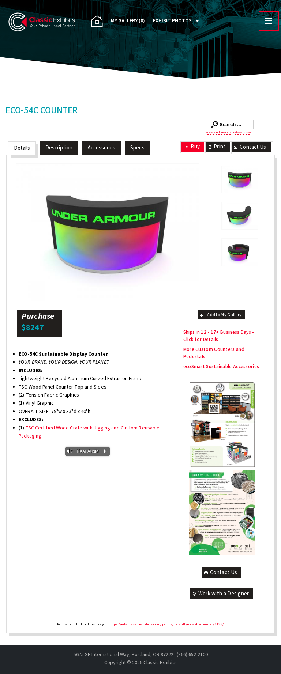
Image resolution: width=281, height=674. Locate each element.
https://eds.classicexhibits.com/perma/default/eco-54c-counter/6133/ (166, 624)
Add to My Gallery (220, 315)
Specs (137, 148)
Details (22, 148)
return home (242, 132)
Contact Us (249, 147)
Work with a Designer (220, 594)
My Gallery (128, 20)
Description (58, 148)
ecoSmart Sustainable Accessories (221, 366)
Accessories (101, 148)
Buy (191, 147)
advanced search (218, 132)
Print (216, 147)
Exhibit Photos (172, 20)
